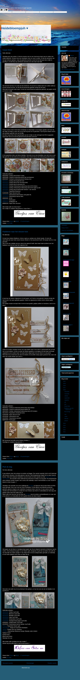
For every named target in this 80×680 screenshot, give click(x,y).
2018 (64, 385)
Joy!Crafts (9, 223)
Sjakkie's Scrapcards (68, 303)
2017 (64, 387)
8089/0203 (5, 200)
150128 (4, 629)
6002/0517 (5, 181)
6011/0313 (5, 191)
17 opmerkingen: (25, 655)
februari (66, 418)
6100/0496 (5, 620)
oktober (66, 395)
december (67, 391)
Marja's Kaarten (67, 281)
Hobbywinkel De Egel (68, 260)
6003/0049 (5, 617)
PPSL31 (4, 626)
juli (65, 402)
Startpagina (64, 225)
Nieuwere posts (7, 663)
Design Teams (65, 227)
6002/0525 (5, 182)
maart (66, 416)
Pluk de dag (7, 467)
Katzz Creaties (67, 314)
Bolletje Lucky (67, 249)
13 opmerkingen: (25, 221)
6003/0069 (5, 619)
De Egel (31, 485)
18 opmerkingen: (25, 456)
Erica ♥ (72, 55)
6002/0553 (5, 186)
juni (65, 404)
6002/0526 (5, 613)
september (67, 398)
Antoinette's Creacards (69, 292)
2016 (64, 389)
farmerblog (66, 238)
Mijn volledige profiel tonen (68, 69)
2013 (64, 427)
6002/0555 (5, 189)
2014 (64, 425)
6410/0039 (5, 194)
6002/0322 (5, 612)
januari (66, 420)
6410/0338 (5, 196)
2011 (64, 431)
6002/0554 (5, 187)
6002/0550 (5, 184)
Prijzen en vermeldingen (67, 230)
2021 (64, 381)
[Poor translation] (5, 10)
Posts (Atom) (33, 667)
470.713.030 (5, 627)
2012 (64, 429)
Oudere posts (52, 663)
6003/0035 (5, 615)
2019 (64, 383)
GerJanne (65, 270)
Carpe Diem (7, 50)
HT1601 (4, 631)
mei (65, 414)
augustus (66, 400)
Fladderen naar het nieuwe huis (15, 232)
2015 (64, 423)
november (67, 393)
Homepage (30, 663)
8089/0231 (5, 201)
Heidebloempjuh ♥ (14, 28)
